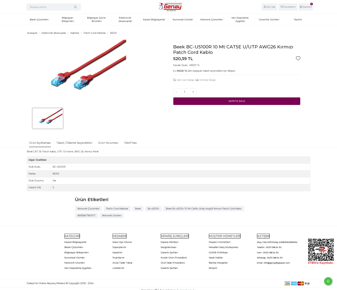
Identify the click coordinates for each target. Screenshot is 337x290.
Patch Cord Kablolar (117, 208)
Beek (138, 208)
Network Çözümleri (88, 208)
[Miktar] (184, 91)
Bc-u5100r (153, 208)
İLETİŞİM (263, 236)
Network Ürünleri (111, 215)
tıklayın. (232, 70)
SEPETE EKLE (237, 101)
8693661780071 (86, 215)
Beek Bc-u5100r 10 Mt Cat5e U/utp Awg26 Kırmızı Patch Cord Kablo (204, 208)
